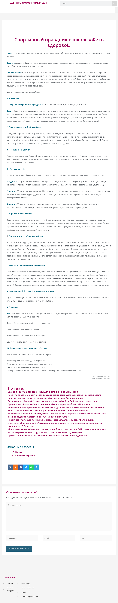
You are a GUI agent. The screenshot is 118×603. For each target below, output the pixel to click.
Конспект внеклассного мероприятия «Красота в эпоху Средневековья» (45, 398)
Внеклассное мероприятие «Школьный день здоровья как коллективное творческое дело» (56, 407)
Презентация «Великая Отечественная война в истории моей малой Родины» (49, 404)
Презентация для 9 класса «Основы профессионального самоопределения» (47, 435)
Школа (18, 452)
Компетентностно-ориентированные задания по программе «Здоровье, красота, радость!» (55, 394)
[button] (116, 10)
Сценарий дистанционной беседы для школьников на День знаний (43, 391)
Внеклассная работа (25, 455)
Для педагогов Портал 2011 (29, 2)
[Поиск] (114, 3)
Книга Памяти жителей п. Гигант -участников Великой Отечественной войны (48, 410)
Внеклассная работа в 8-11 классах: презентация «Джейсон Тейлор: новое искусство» (52, 401)
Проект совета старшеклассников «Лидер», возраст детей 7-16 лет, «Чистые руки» (51, 419)
